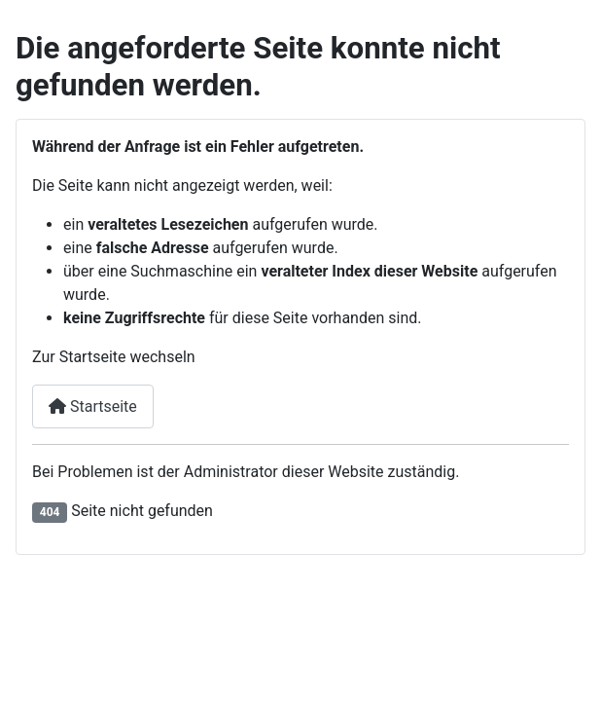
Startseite (93, 406)
